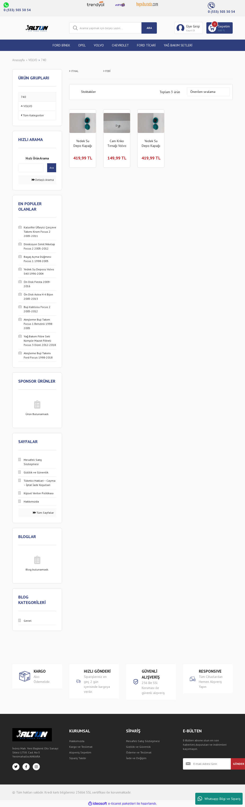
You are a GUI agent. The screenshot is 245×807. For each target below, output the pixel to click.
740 (43, 60)
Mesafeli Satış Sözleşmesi (143, 741)
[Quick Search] (31, 167)
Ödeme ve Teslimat (138, 752)
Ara (52, 167)
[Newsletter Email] (207, 764)
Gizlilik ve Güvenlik (138, 746)
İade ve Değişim (136, 758)
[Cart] (219, 28)
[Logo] (37, 28)
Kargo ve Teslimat (80, 746)
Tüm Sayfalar (43, 512)
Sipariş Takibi (77, 758)
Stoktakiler (88, 92)
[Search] (113, 28)
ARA (149, 28)
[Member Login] (188, 28)
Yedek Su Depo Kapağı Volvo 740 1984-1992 (82, 143)
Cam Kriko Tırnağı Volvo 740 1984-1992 (116, 143)
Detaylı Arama (43, 179)
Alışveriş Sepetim (80, 752)
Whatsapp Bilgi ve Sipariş (219, 798)
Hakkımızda (76, 741)
